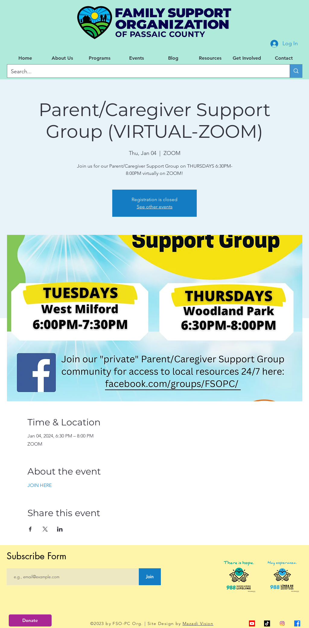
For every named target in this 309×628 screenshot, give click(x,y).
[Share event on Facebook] (30, 529)
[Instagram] (282, 623)
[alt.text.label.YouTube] (252, 623)
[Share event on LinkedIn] (60, 529)
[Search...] (144, 72)
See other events (155, 207)
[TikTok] (267, 623)
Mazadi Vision (198, 623)
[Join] (150, 576)
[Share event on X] (45, 529)
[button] (62, 58)
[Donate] (30, 620)
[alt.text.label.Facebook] (297, 623)
